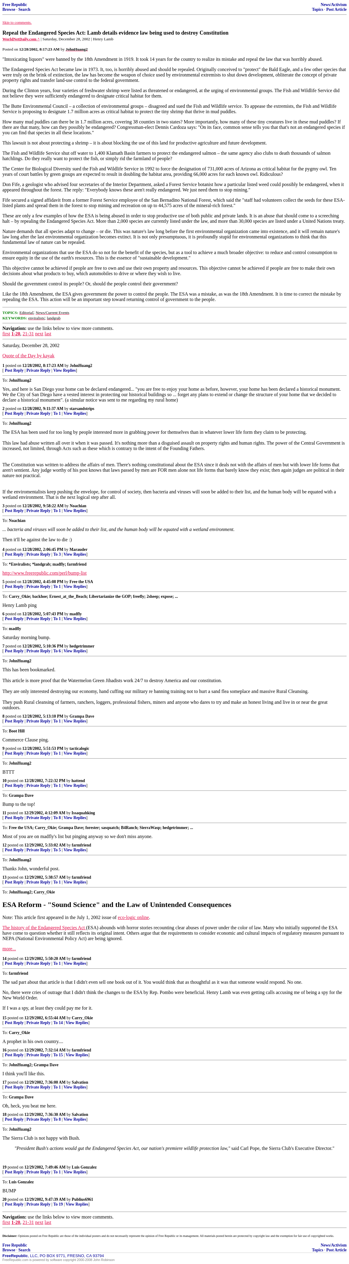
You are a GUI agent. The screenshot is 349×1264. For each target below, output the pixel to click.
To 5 (57, 850)
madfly (76, 614)
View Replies (64, 370)
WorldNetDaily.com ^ (21, 39)
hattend (78, 780)
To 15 (58, 1055)
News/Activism (334, 4)
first (6, 333)
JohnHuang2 (81, 365)
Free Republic (14, 4)
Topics (317, 9)
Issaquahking (83, 813)
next (39, 333)
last (48, 333)
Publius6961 (82, 1199)
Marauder (79, 549)
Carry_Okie (82, 1018)
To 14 (58, 1022)
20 (4, 1199)
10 (4, 780)
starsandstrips (82, 408)
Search (24, 9)
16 (4, 1050)
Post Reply (14, 370)
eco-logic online (133, 917)
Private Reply (38, 370)
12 (4, 845)
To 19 (58, 1204)
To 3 (57, 554)
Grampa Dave (82, 716)
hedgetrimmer (82, 646)
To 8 (57, 817)
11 (4, 813)
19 (4, 1167)
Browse (8, 9)
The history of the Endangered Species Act (44, 927)
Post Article (336, 9)
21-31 (28, 333)
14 (4, 958)
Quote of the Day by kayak (28, 355)
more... (9, 948)
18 (4, 1114)
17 (4, 1082)
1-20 (15, 333)
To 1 (57, 413)
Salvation (80, 1082)
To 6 (57, 651)
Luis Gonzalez (84, 1167)
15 (4, 1018)
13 (4, 877)
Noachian (78, 506)
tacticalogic (79, 748)
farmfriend (81, 845)
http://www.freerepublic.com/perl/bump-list (44, 573)
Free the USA (81, 581)
